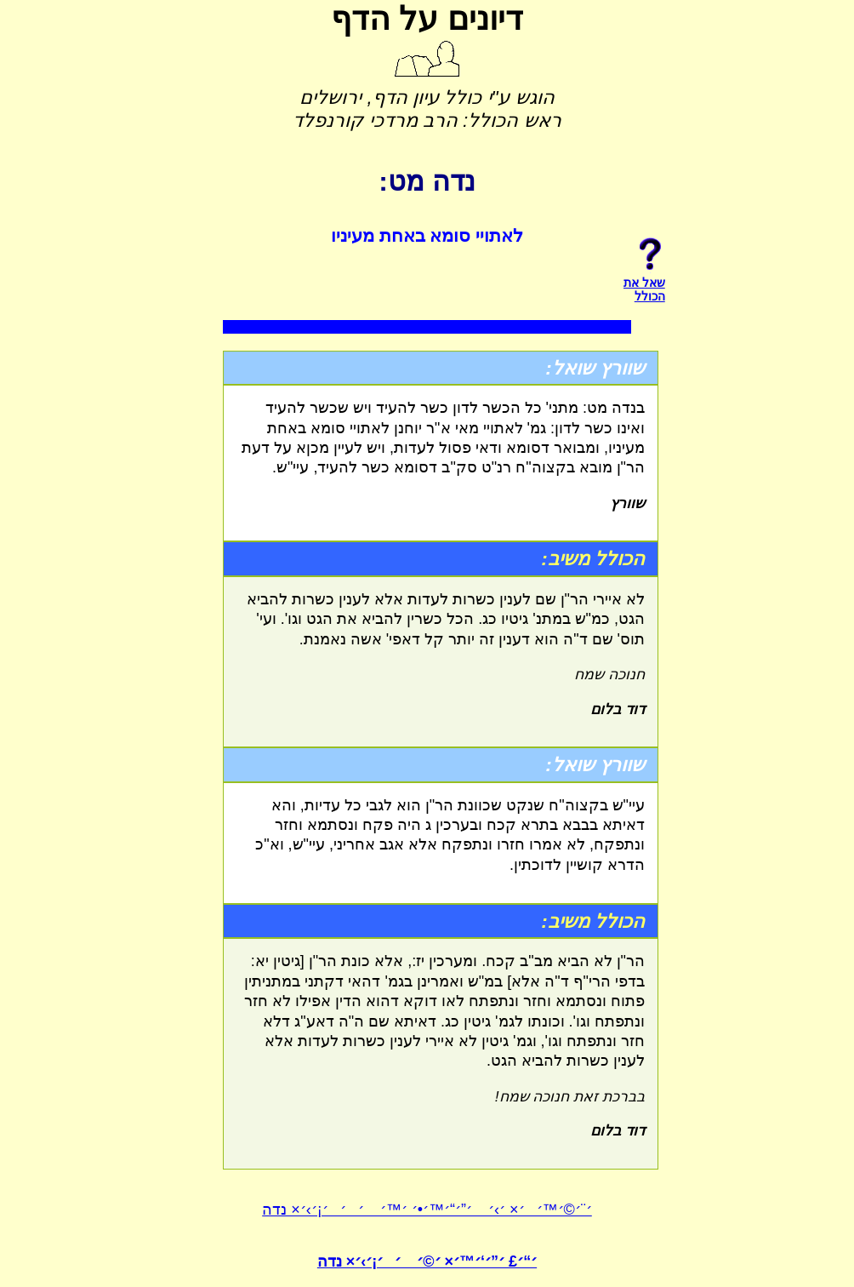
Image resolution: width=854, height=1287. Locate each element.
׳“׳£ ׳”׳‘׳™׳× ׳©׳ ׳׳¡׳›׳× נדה (427, 1261)
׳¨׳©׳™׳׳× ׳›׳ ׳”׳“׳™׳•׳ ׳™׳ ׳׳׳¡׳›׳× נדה (427, 1209)
